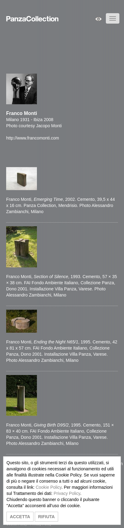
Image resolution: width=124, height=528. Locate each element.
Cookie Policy (49, 487)
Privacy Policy (67, 493)
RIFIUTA (46, 516)
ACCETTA (20, 516)
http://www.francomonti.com (32, 138)
